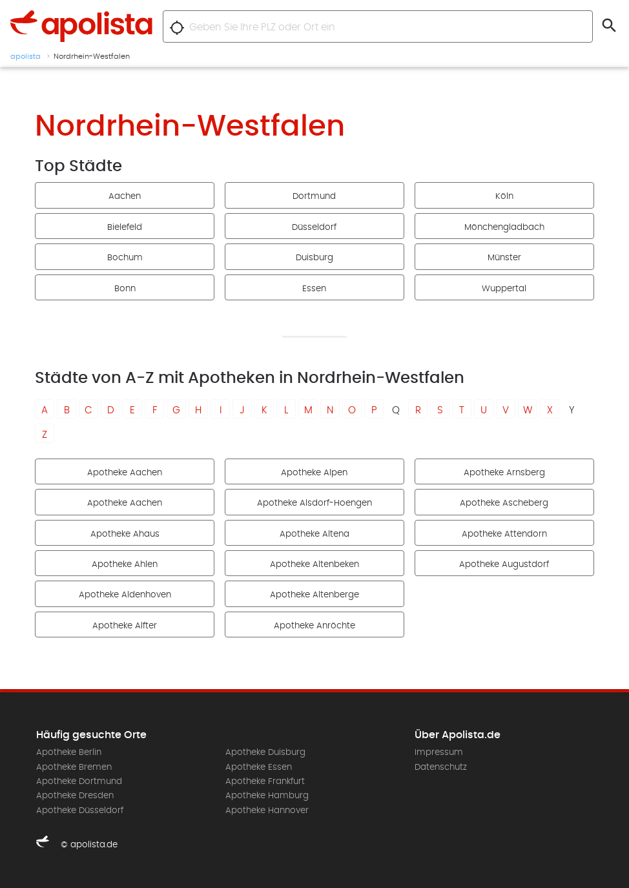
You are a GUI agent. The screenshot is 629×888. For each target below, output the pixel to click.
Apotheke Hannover (267, 810)
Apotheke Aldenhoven (125, 594)
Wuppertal (504, 288)
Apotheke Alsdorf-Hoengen (314, 503)
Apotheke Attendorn (504, 534)
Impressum (439, 752)
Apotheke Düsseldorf (79, 810)
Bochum (125, 257)
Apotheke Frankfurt (265, 781)
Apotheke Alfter (124, 625)
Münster (504, 257)
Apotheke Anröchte (314, 625)
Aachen (124, 196)
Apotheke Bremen (74, 767)
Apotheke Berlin (68, 752)
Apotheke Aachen (124, 472)
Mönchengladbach (504, 227)
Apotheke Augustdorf (504, 564)
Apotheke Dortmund (79, 781)
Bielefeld (124, 227)
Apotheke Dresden (75, 795)
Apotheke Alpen (314, 472)
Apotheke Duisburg (265, 752)
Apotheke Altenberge (314, 594)
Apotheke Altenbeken (314, 564)
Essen (314, 288)
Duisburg (314, 257)
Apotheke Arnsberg (504, 472)
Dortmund (314, 196)
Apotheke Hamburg (267, 795)
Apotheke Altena (314, 534)
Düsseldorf (314, 227)
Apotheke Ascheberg (504, 503)
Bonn (125, 288)
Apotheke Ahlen (125, 564)
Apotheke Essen (258, 767)
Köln (504, 196)
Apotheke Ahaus (125, 534)
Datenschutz (441, 767)
